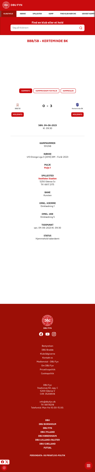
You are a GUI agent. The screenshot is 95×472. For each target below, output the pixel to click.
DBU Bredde (47, 350)
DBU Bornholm (47, 424)
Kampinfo (25, 91)
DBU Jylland (47, 432)
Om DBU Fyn (47, 366)
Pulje (47, 165)
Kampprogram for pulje (46, 91)
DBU (47, 420)
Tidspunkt (47, 225)
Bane (47, 193)
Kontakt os (47, 358)
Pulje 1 (47, 168)
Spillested (47, 176)
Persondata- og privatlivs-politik (47, 456)
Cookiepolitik (47, 374)
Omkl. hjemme (47, 203)
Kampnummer (47, 143)
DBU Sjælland (47, 444)
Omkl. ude (47, 214)
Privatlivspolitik (47, 370)
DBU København (47, 436)
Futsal (47, 448)
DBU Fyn (47, 428)
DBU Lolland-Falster (47, 440)
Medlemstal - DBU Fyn (48, 362)
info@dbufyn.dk (48, 402)
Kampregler (68, 91)
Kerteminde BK (77, 108)
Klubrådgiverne (47, 354)
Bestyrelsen (47, 346)
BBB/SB (17, 108)
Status (47, 236)
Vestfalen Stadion (47, 179)
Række (47, 154)
